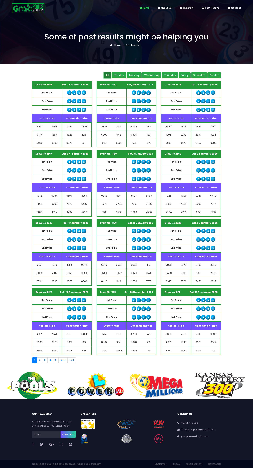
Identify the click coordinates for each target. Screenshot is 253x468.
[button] (21, 385)
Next (63, 360)
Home (144, 8)
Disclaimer (160, 464)
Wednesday (151, 75)
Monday (119, 75)
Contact (234, 8)
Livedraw (186, 8)
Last (72, 360)
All (107, 75)
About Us (165, 8)
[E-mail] (46, 434)
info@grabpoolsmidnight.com (198, 429)
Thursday (170, 75)
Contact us (214, 464)
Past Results (210, 8)
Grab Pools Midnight (89, 464)
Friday (184, 75)
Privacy (176, 464)
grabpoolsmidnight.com (194, 436)
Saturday (199, 75)
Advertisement (194, 464)
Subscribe (68, 434)
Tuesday (134, 75)
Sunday (214, 75)
